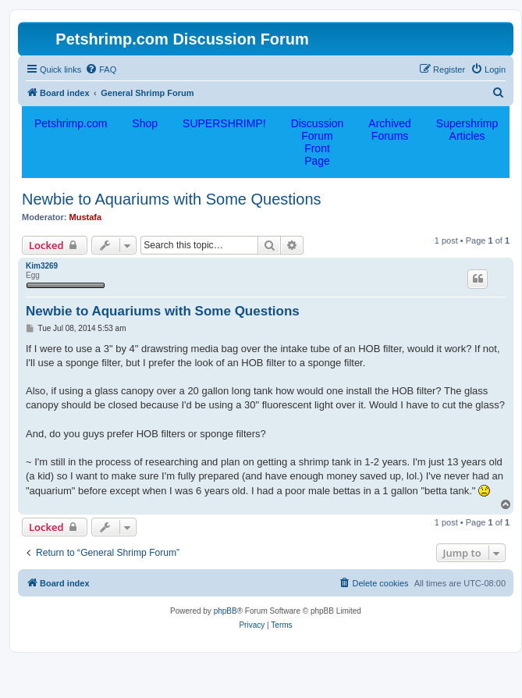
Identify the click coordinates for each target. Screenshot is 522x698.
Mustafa (85, 217)
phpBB (225, 611)
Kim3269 (42, 266)
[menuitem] (100, 69)
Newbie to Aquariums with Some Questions (171, 199)
